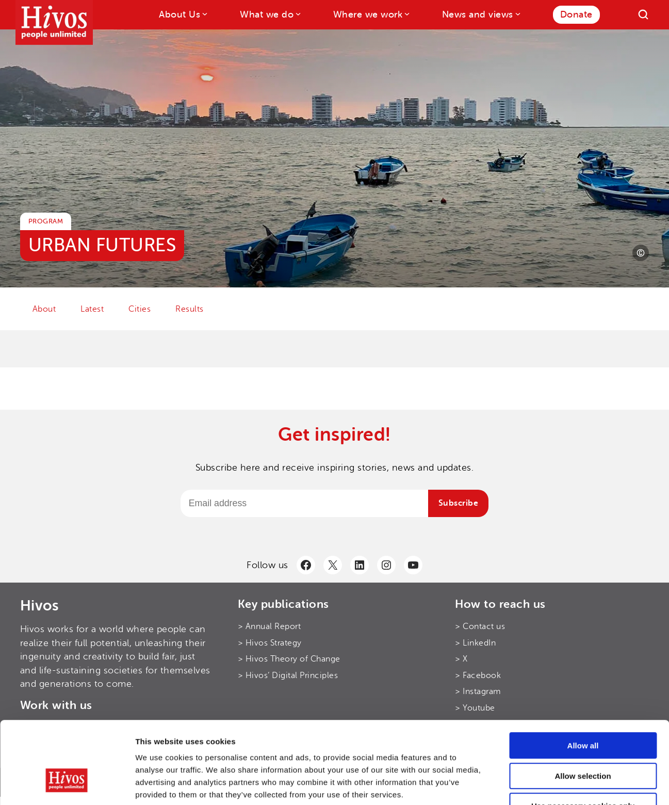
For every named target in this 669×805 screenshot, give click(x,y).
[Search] (643, 14)
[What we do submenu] (297, 14)
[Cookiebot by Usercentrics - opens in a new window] (67, 785)
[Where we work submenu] (406, 14)
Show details (541, 784)
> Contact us (480, 626)
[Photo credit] (640, 253)
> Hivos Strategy (270, 643)
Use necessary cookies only (582, 739)
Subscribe (458, 503)
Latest (92, 309)
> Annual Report (269, 626)
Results (189, 309)
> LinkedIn (475, 643)
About (44, 309)
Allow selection (582, 709)
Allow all (583, 678)
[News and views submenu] (517, 14)
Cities (139, 309)
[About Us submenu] (204, 14)
